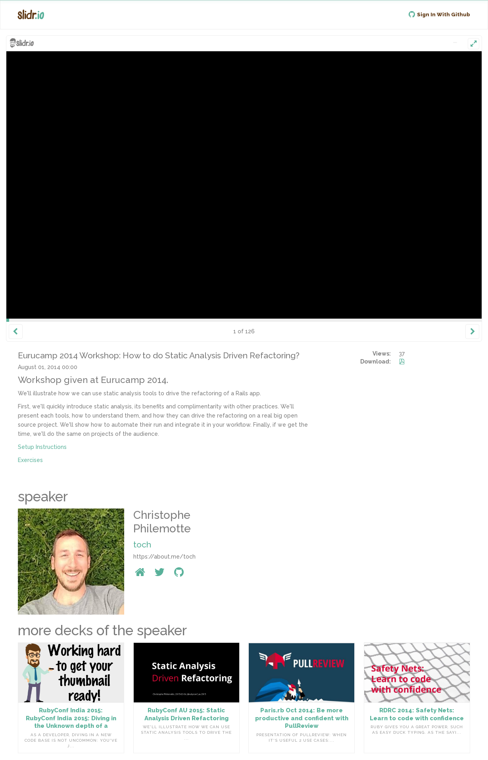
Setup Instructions (42, 447)
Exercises (30, 460)
